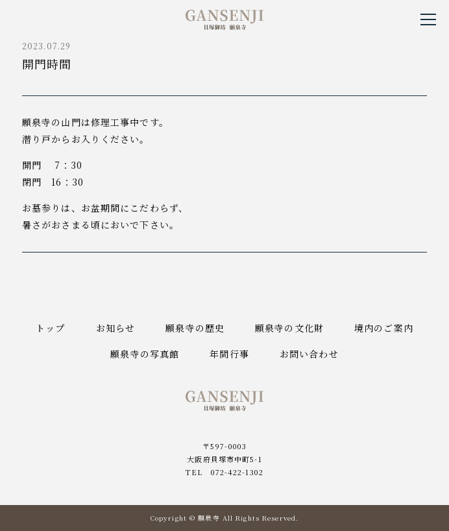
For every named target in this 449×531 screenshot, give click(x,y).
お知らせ (115, 327)
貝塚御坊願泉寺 (224, 19)
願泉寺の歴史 (194, 327)
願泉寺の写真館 (144, 353)
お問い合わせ (309, 353)
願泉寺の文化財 (289, 327)
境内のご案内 (383, 327)
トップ (50, 327)
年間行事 (229, 353)
